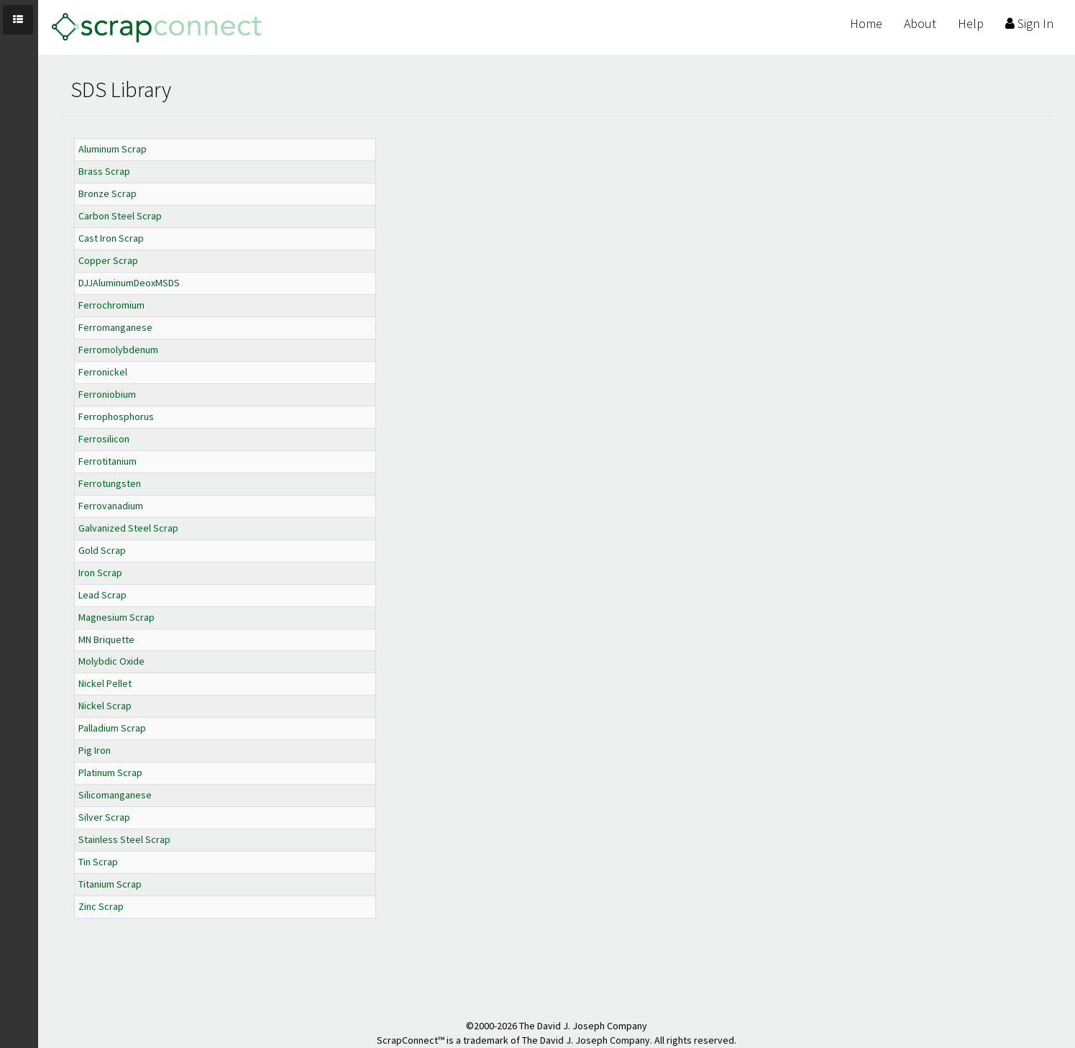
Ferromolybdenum (118, 349)
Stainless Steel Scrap (124, 839)
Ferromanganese (115, 327)
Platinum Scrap (110, 772)
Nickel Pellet (105, 683)
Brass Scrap (104, 171)
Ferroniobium (107, 394)
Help (971, 23)
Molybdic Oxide (111, 661)
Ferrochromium (111, 305)
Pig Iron (94, 750)
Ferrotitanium (107, 461)
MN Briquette (106, 639)
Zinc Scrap (101, 906)
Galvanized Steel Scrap (128, 527)
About (920, 23)
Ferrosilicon (103, 438)
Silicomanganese (115, 794)
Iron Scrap (100, 572)
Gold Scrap (102, 550)
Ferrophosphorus (116, 416)
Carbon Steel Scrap (120, 215)
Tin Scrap (98, 861)
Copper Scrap (108, 260)
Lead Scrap (102, 594)
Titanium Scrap (110, 884)
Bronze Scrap (107, 193)
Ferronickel (102, 371)
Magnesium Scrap (116, 617)
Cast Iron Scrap (111, 238)
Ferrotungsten (109, 483)
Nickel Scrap (105, 705)
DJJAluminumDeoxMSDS (129, 282)
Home (866, 23)
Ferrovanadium (110, 505)
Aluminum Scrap (112, 148)
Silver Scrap (104, 817)
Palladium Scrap (112, 727)
